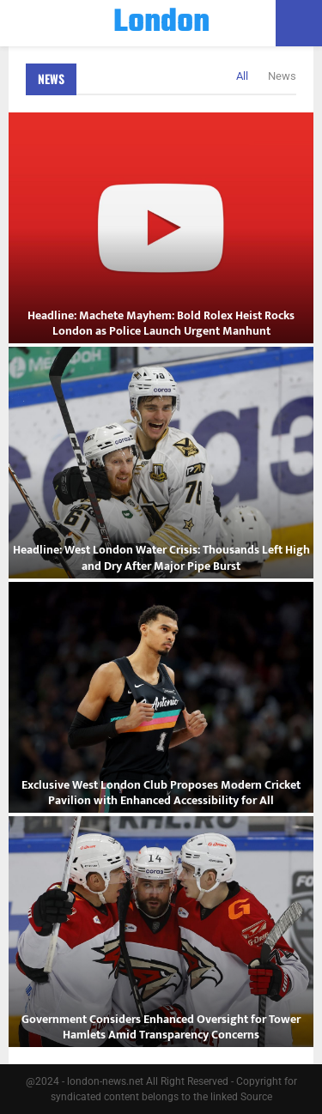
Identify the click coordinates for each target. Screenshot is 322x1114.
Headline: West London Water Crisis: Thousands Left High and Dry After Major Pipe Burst (161, 557)
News (51, 79)
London (161, 23)
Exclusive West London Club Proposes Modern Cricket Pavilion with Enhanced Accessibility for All (161, 792)
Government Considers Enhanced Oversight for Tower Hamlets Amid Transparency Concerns (161, 1026)
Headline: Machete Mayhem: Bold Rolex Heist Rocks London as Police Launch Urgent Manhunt (161, 323)
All (242, 76)
